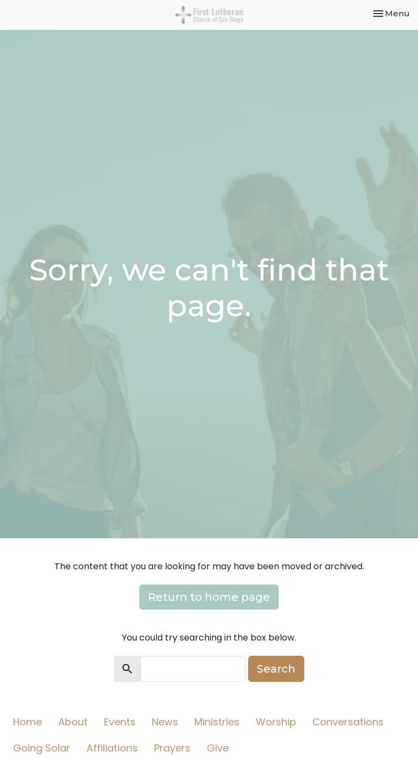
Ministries (216, 722)
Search (276, 668)
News (165, 722)
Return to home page (209, 597)
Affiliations (112, 748)
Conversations (348, 722)
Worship (276, 722)
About (73, 722)
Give (218, 748)
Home (27, 722)
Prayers (172, 748)
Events (120, 722)
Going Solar (41, 748)
